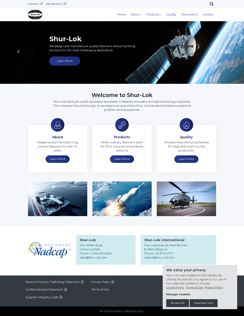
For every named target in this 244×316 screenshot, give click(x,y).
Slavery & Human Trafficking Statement (52, 282)
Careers (33, 4)
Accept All (178, 303)
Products (153, 14)
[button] (18, 52)
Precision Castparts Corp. (127, 311)
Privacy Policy (101, 282)
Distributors (54, 4)
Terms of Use (100, 289)
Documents (189, 14)
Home (121, 14)
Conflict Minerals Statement (44, 289)
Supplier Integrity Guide (41, 297)
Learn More (65, 61)
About (135, 14)
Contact (208, 14)
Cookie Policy (175, 287)
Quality (171, 14)
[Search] (213, 4)
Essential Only (203, 303)
